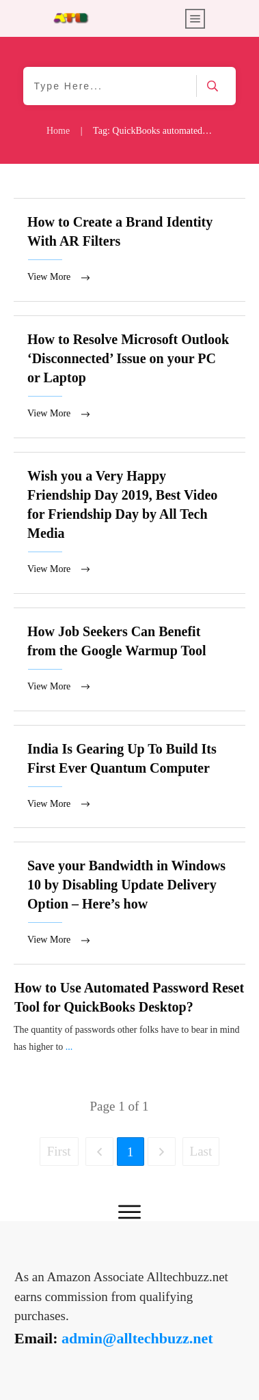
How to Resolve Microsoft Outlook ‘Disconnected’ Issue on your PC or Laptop (129, 378)
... (69, 1051)
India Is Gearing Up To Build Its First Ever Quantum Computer (129, 779)
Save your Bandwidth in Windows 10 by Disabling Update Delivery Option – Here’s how (129, 907)
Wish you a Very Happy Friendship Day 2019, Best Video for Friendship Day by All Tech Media (129, 524)
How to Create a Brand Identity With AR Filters (129, 250)
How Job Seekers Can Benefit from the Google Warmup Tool (129, 661)
